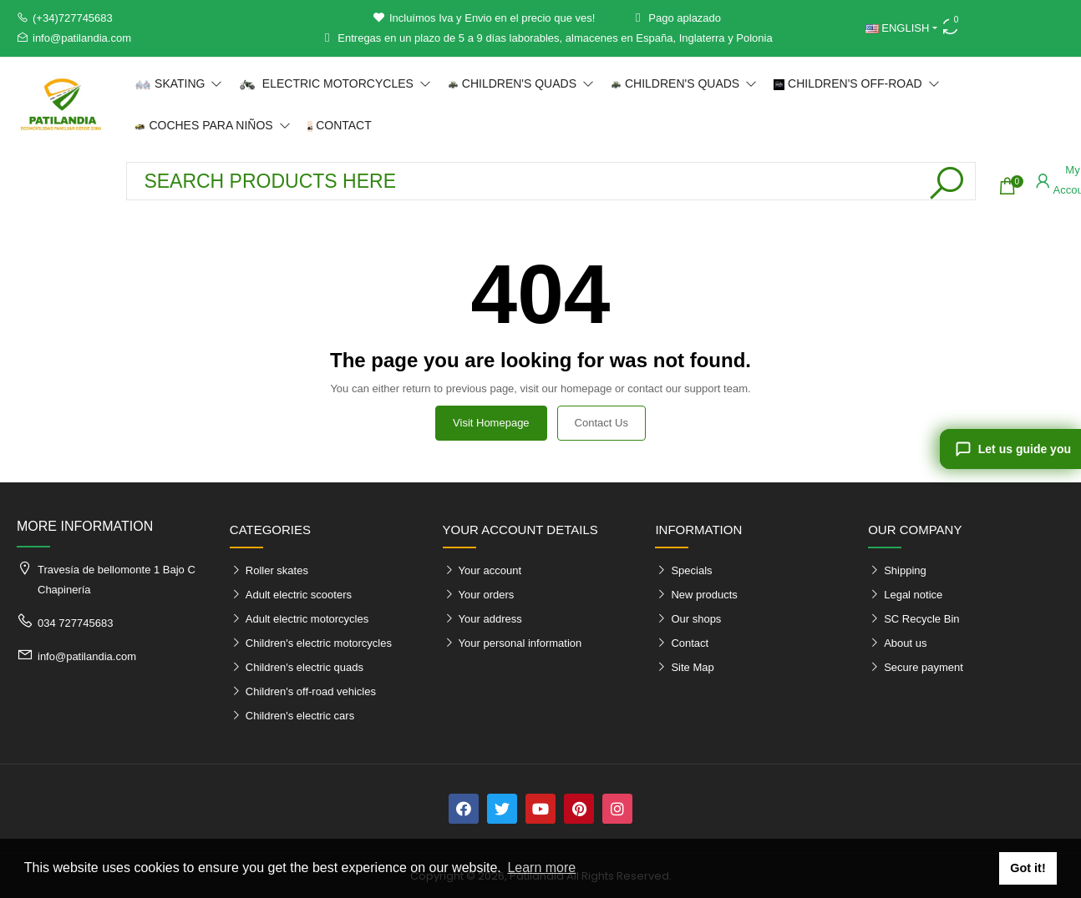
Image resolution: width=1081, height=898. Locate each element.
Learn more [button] (541, 867)
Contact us (601, 422)
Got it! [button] (1027, 868)
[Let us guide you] (1010, 449)
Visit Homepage (491, 422)
